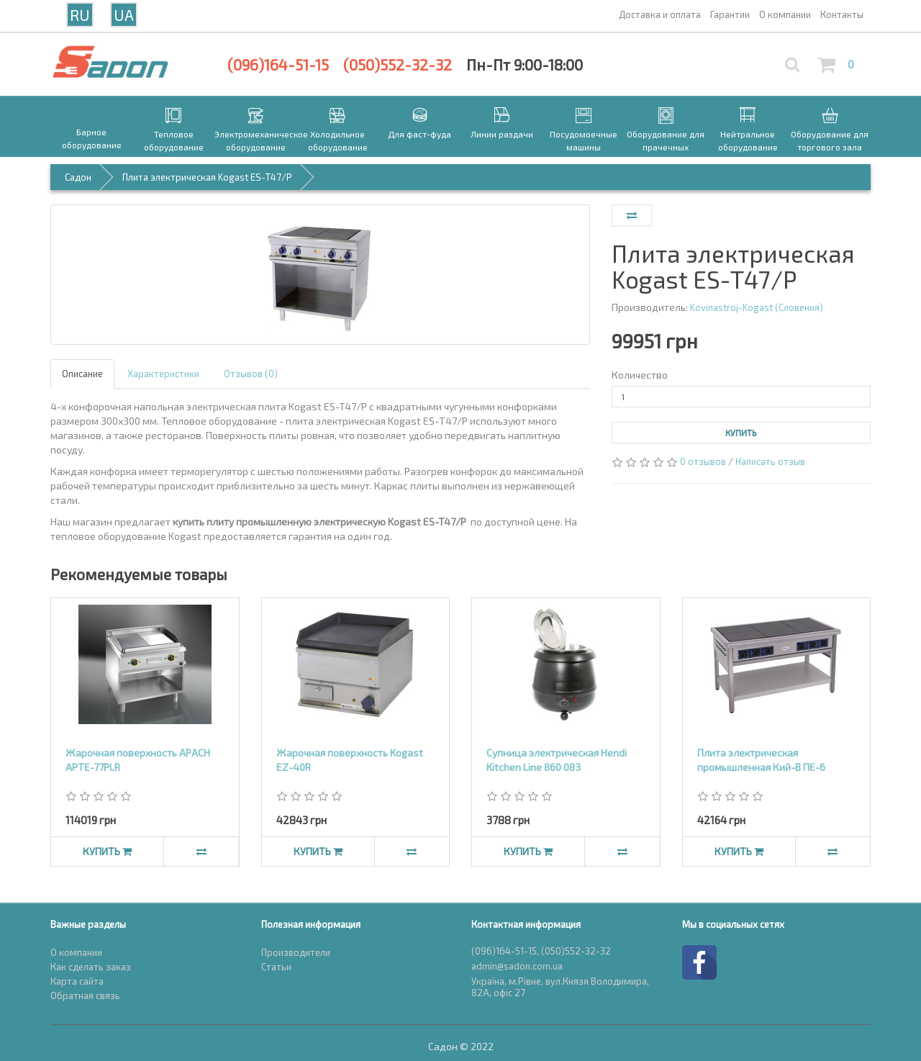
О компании (76, 952)
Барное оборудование (92, 138)
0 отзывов (703, 461)
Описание (82, 373)
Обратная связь (85, 995)
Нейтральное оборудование (748, 140)
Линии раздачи (502, 134)
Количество (640, 375)
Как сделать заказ (90, 966)
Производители (295, 952)
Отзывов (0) (251, 373)
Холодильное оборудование (338, 140)
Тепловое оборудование (174, 140)
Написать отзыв (770, 461)
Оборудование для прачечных (665, 140)
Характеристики (163, 373)
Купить (741, 433)
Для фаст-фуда (419, 134)
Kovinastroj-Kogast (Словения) (756, 307)
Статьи (276, 966)
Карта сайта (77, 981)
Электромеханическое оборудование (255, 140)
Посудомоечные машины (583, 140)
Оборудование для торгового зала (829, 140)
